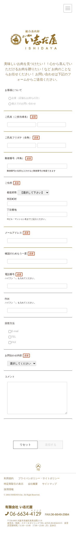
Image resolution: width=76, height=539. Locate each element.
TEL (12, 336)
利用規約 (9, 484)
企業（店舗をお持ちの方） (25, 98)
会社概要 (33, 490)
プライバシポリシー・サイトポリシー (39, 484)
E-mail (13, 331)
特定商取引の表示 (13, 490)
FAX (12, 342)
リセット (25, 450)
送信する (50, 450)
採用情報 (9, 495)
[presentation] (34, 435)
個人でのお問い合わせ (22, 103)
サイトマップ (49, 490)
